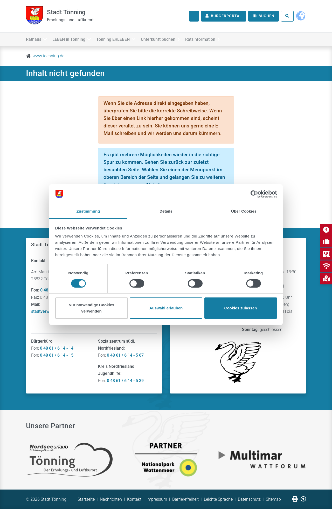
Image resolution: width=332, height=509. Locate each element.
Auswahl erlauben (166, 308)
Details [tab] (166, 211)
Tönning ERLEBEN (121, 38)
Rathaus (36, 38)
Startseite (86, 499)
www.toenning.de (48, 55)
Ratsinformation (214, 38)
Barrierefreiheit (185, 499)
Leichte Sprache (218, 499)
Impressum (157, 499)
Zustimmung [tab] (88, 211)
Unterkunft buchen (169, 38)
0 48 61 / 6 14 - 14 (56, 348)
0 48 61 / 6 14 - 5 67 (125, 355)
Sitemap (273, 499)
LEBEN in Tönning (74, 38)
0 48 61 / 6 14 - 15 (56, 355)
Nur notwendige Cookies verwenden (91, 308)
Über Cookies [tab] (244, 211)
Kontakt (134, 499)
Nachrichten (111, 499)
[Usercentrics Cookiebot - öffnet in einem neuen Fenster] (254, 194)
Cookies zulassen (240, 308)
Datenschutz (249, 499)
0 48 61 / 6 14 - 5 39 (125, 380)
